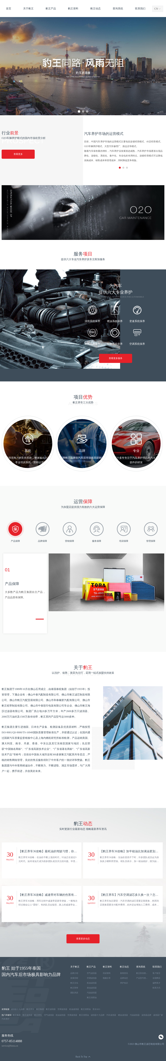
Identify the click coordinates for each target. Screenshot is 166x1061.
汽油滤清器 (92, 993)
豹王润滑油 (92, 997)
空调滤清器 (92, 978)
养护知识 (124, 983)
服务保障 (96, 541)
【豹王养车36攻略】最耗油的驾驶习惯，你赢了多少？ (47, 852)
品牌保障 (42, 541)
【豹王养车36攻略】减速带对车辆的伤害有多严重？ (47, 895)
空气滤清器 (92, 973)
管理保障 (150, 541)
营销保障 (69, 541)
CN (156, 8)
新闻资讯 (124, 973)
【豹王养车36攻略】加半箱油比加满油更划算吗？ (129, 852)
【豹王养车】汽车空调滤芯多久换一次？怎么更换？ (129, 895)
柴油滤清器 (92, 988)
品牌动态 (124, 978)
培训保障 (123, 541)
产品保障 (15, 541)
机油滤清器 (92, 983)
